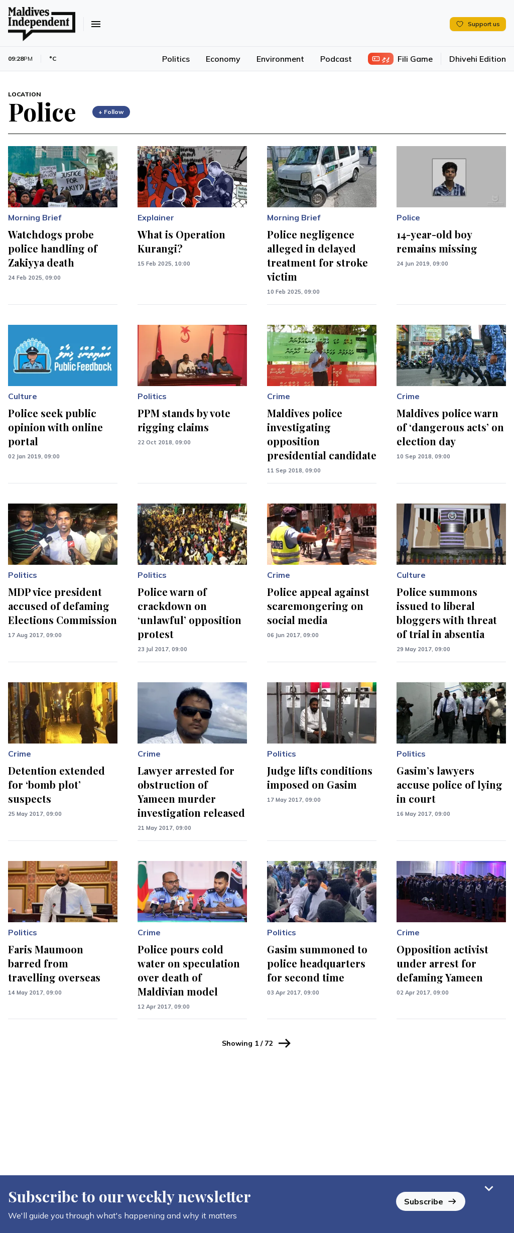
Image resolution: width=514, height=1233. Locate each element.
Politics (176, 59)
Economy (223, 59)
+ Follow (111, 111)
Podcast (336, 59)
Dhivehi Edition (477, 59)
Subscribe (430, 1201)
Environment (280, 59)
